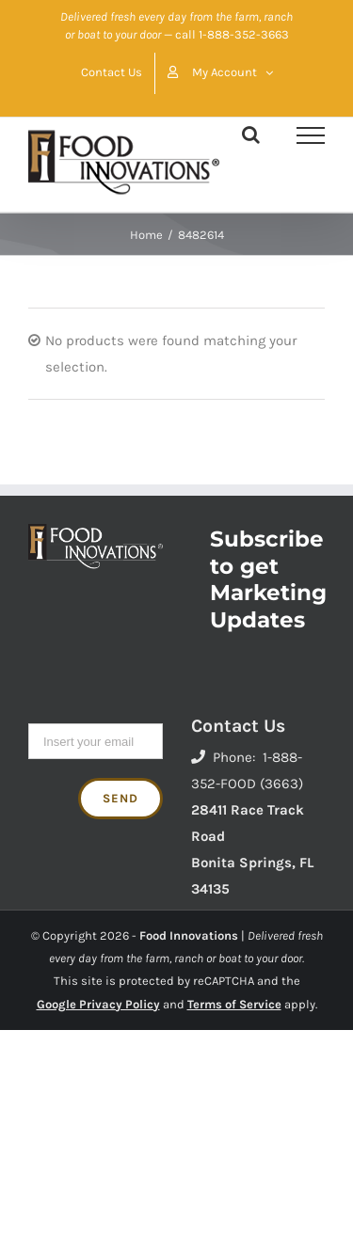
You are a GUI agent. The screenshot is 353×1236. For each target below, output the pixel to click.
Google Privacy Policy (98, 1004)
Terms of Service (234, 1004)
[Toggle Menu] (311, 135)
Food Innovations (188, 935)
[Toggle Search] (251, 134)
